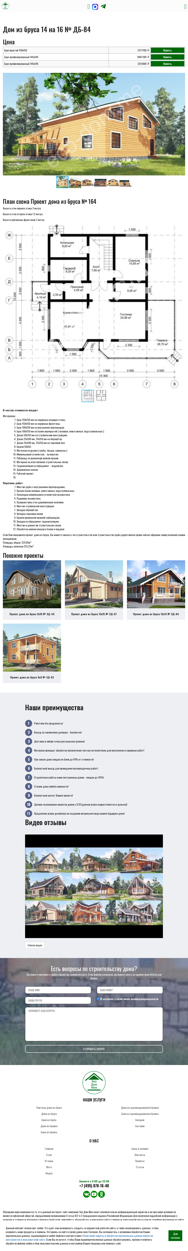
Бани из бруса (49, 1120)
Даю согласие (175, 1235)
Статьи (140, 1167)
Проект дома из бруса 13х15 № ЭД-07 (94, 614)
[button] (182, 76)
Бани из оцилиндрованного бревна (140, 1114)
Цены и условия (140, 1148)
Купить (167, 50)
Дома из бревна (49, 1126)
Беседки (139, 1120)
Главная (49, 1148)
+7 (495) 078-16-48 (94, 1185)
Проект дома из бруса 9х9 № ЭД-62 (32, 677)
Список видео (35, 945)
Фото (49, 1167)
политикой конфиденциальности (137, 999)
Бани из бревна (49, 1132)
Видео (49, 1173)
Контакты (140, 1155)
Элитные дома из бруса (49, 1107)
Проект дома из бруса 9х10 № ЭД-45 (32, 614)
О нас (49, 1155)
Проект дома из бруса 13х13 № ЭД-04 (156, 614)
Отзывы (49, 1161)
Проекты (140, 1161)
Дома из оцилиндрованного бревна (140, 1107)
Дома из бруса (49, 1114)
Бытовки (140, 1126)
